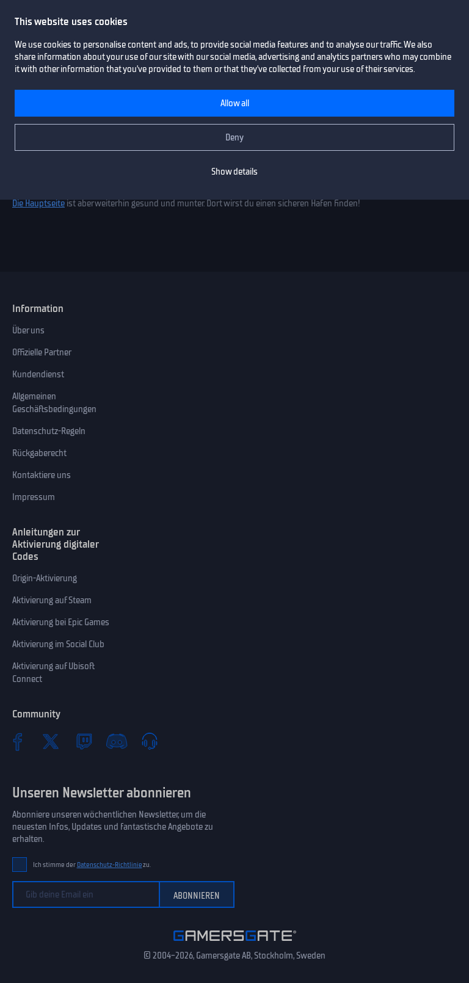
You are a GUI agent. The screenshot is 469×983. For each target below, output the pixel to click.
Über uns (28, 330)
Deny (234, 137)
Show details (234, 171)
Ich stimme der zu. (92, 864)
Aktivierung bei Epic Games (60, 622)
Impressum (33, 497)
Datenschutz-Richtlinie (109, 864)
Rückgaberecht (39, 453)
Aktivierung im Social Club (58, 644)
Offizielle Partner (41, 352)
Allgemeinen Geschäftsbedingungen (54, 402)
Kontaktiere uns (41, 475)
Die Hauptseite (38, 203)
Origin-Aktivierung (44, 578)
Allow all (234, 103)
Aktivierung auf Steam (52, 600)
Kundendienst (38, 374)
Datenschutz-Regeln (48, 431)
